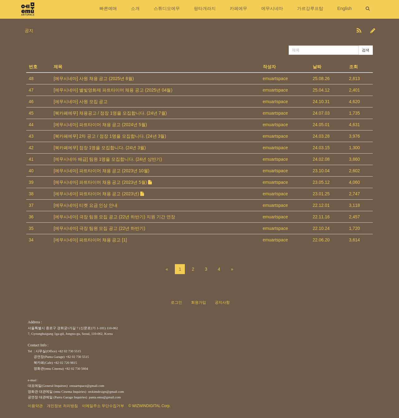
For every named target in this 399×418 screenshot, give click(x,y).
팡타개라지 (205, 8)
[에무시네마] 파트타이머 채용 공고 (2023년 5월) (103, 182)
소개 (135, 8)
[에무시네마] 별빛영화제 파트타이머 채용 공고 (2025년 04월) (113, 90)
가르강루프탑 (310, 8)
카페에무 (238, 8)
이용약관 (35, 406)
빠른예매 (108, 8)
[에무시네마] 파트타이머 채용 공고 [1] (90, 239)
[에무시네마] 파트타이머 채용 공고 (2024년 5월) (100, 124)
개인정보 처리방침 (62, 406)
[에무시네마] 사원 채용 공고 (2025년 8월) (94, 78)
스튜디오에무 (167, 8)
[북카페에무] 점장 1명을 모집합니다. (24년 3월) (100, 147)
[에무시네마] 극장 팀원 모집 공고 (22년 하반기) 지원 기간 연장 (114, 216)
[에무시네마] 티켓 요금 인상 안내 (86, 205)
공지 (29, 30)
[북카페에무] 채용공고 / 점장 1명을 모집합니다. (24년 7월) (110, 113)
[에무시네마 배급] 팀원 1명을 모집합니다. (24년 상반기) (108, 159)
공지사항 (222, 302)
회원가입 (198, 302)
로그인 (176, 302)
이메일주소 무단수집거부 (103, 406)
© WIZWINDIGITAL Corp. (149, 406)
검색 (365, 50)
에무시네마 (272, 8)
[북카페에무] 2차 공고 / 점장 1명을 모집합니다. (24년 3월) (110, 136)
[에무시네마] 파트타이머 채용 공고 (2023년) (99, 193)
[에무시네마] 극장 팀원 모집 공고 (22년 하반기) (99, 228)
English (344, 8)
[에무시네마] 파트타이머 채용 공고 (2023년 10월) (101, 170)
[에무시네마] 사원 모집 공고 (81, 101)
